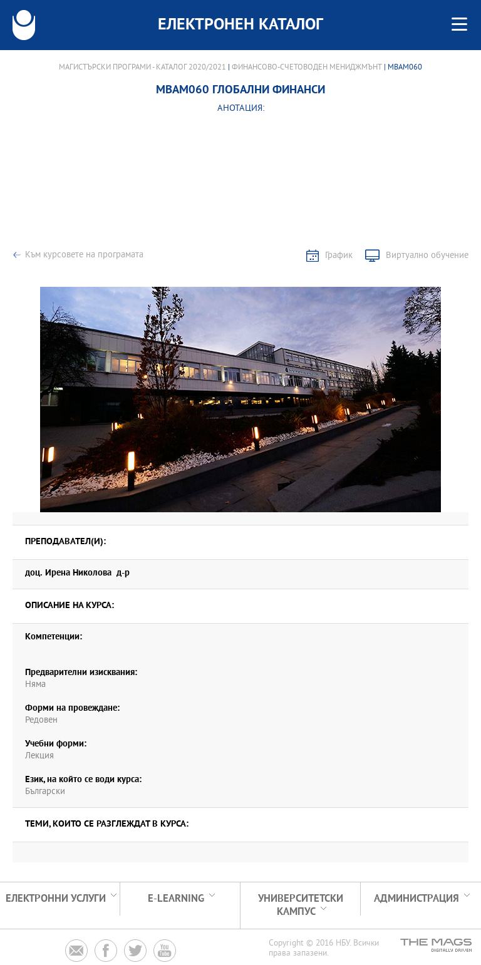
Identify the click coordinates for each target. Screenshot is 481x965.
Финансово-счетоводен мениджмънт (307, 68)
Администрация (416, 899)
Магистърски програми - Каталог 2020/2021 (142, 68)
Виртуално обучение (427, 256)
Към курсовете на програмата (84, 255)
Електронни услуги (56, 899)
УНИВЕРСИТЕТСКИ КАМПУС (300, 905)
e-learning (176, 899)
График (339, 256)
